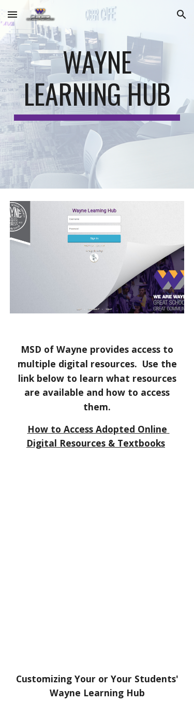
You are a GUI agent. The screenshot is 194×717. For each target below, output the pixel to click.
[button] (12, 14)
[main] (97, 94)
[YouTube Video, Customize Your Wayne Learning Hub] (97, 583)
